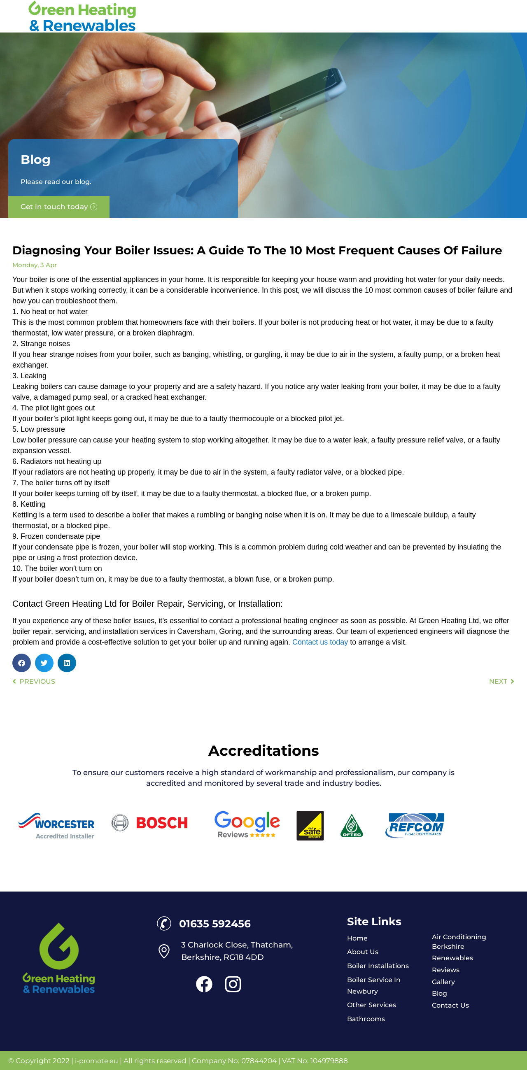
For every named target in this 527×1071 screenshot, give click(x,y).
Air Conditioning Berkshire (462, 941)
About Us (363, 952)
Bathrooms (367, 1019)
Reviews (446, 970)
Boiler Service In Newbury (376, 986)
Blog (440, 994)
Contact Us (451, 1006)
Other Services (373, 1005)
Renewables (453, 958)
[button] (21, 663)
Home (358, 938)
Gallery (444, 982)
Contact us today (320, 642)
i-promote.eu (99, 1061)
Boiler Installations (380, 966)
